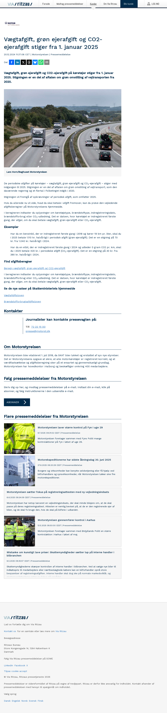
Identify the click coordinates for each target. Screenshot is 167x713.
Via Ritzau (60, 631)
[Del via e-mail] (46, 62)
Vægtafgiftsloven (14, 295)
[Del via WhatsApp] (41, 62)
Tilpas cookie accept (15, 671)
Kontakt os (10, 631)
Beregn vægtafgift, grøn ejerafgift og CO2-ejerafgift (34, 268)
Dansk (7, 700)
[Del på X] (23, 62)
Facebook (19, 665)
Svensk (32, 700)
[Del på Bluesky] (35, 62)
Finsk (40, 700)
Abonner (17, 402)
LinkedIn (8, 665)
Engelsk (16, 700)
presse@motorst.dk (38, 331)
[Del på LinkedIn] (17, 62)
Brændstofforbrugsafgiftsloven (22, 301)
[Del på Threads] (29, 62)
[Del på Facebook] (11, 62)
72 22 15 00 (38, 326)
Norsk (24, 700)
